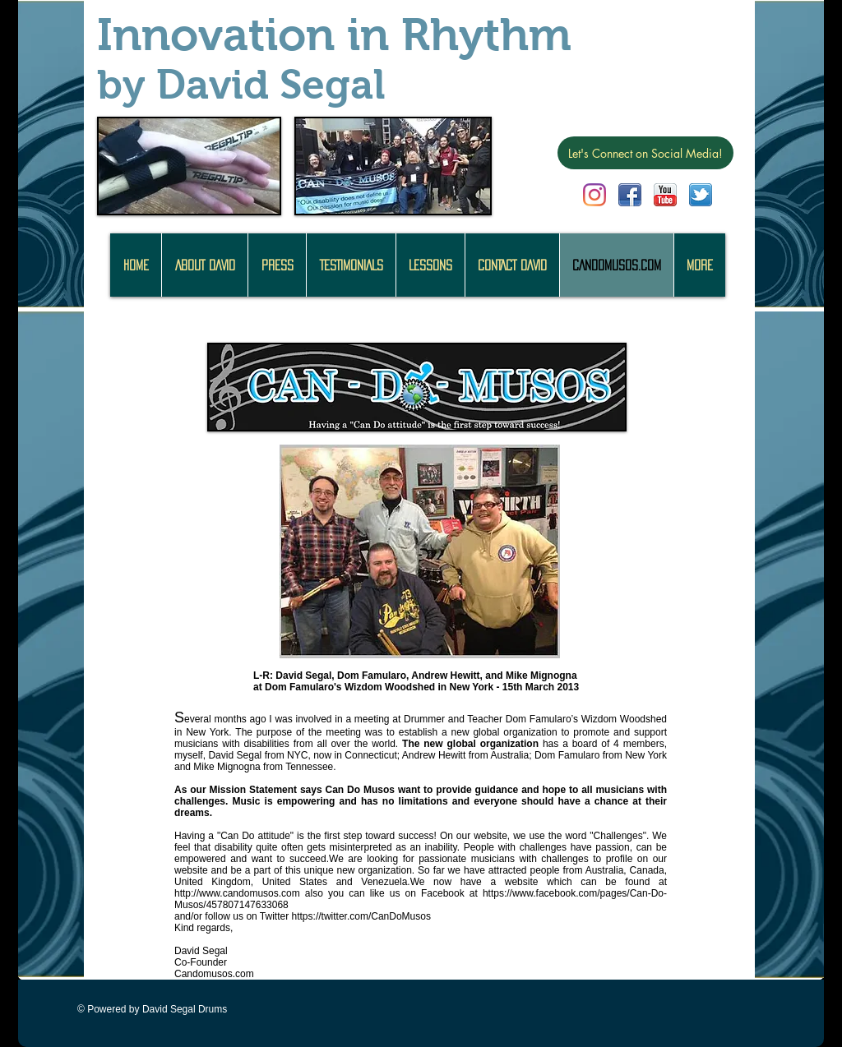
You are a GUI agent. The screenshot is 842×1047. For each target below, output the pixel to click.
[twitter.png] (700, 194)
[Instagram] (594, 194)
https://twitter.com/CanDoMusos (361, 916)
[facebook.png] (629, 194)
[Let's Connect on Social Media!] (645, 152)
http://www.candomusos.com (237, 893)
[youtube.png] (665, 194)
